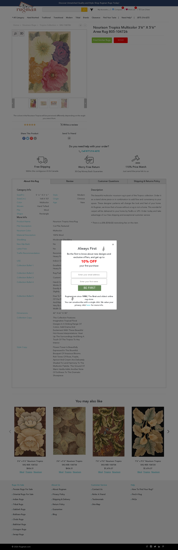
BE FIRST (90, 288)
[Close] (89, 244)
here (88, 305)
